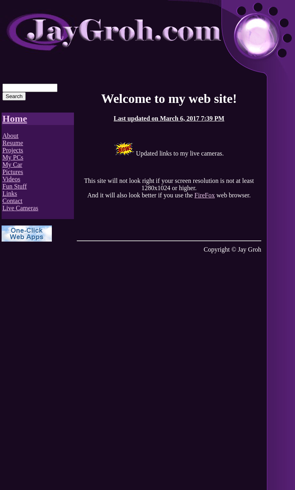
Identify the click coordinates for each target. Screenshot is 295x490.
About (10, 135)
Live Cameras (20, 208)
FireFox (205, 195)
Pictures (12, 171)
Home (14, 118)
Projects (12, 150)
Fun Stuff (14, 186)
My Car (12, 164)
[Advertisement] (34, 369)
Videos (11, 179)
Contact (12, 200)
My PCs (12, 157)
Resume (12, 142)
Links (9, 193)
